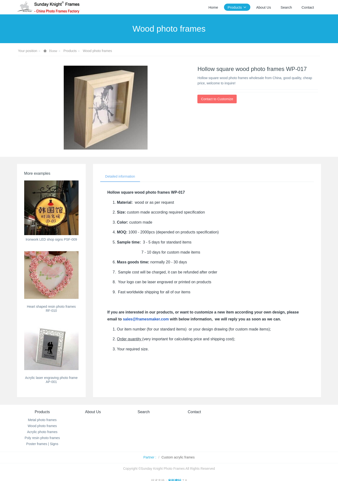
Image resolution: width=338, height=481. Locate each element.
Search (143, 412)
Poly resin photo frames (42, 438)
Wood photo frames (97, 51)
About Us (93, 412)
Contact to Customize (217, 99)
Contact (194, 412)
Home (213, 7)
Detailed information (120, 176)
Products (70, 51)
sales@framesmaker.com (146, 319)
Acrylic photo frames (42, 432)
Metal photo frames (42, 420)
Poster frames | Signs (42, 444)
